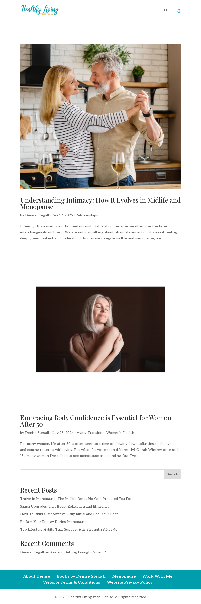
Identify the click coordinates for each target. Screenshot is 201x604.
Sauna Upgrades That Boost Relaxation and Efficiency (64, 506)
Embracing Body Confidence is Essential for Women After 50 (95, 420)
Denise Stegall (37, 215)
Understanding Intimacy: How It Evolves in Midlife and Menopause (100, 203)
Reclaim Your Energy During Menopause (53, 522)
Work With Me (157, 576)
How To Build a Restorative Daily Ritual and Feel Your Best (69, 514)
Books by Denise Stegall (81, 576)
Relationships (87, 215)
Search (172, 474)
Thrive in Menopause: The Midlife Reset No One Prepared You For (76, 499)
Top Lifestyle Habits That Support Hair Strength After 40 (69, 529)
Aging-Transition (91, 433)
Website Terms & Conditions (71, 582)
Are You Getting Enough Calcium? (78, 552)
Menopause (124, 576)
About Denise (36, 576)
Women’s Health (120, 433)
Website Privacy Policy (129, 582)
